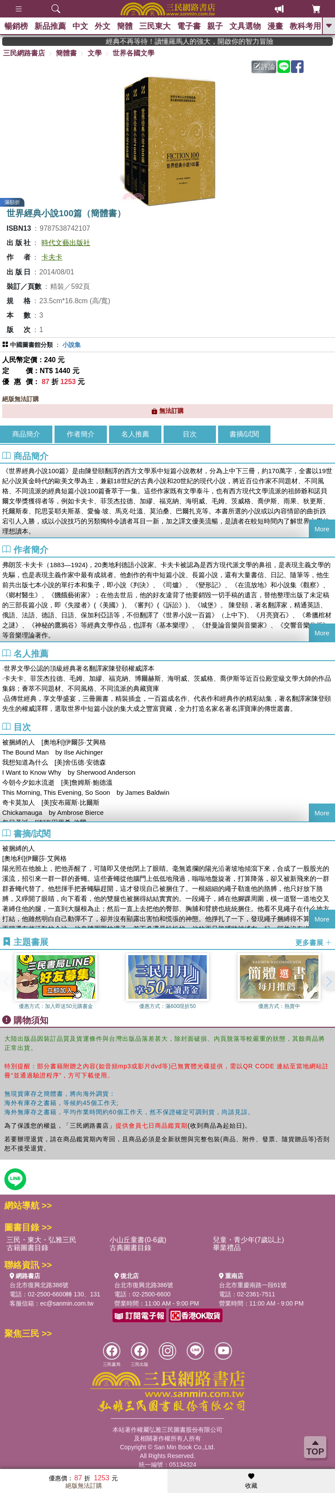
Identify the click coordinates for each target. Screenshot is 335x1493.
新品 (50, 26)
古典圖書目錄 (130, 1247)
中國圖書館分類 (31, 344)
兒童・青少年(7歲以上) (248, 1240)
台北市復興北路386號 (39, 1285)
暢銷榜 (16, 26)
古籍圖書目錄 (27, 1247)
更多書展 (313, 942)
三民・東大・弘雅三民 (41, 1240)
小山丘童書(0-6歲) (137, 1240)
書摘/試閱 (244, 434)
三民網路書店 (24, 53)
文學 (95, 53)
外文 (102, 26)
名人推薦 (135, 434)
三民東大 (155, 26)
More (321, 529)
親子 (215, 26)
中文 (80, 26)
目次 (190, 434)
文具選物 (245, 26)
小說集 (71, 344)
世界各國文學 (133, 53)
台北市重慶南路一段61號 (253, 1285)
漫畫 (275, 26)
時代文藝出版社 (65, 242)
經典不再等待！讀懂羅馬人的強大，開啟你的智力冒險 (215, 41)
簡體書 (66, 53)
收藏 (251, 1481)
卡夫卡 (51, 257)
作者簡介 (81, 434)
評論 (264, 66)
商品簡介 (26, 434)
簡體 (125, 26)
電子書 (189, 26)
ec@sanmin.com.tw (66, 1303)
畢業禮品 (227, 1247)
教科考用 (305, 26)
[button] (328, 981)
